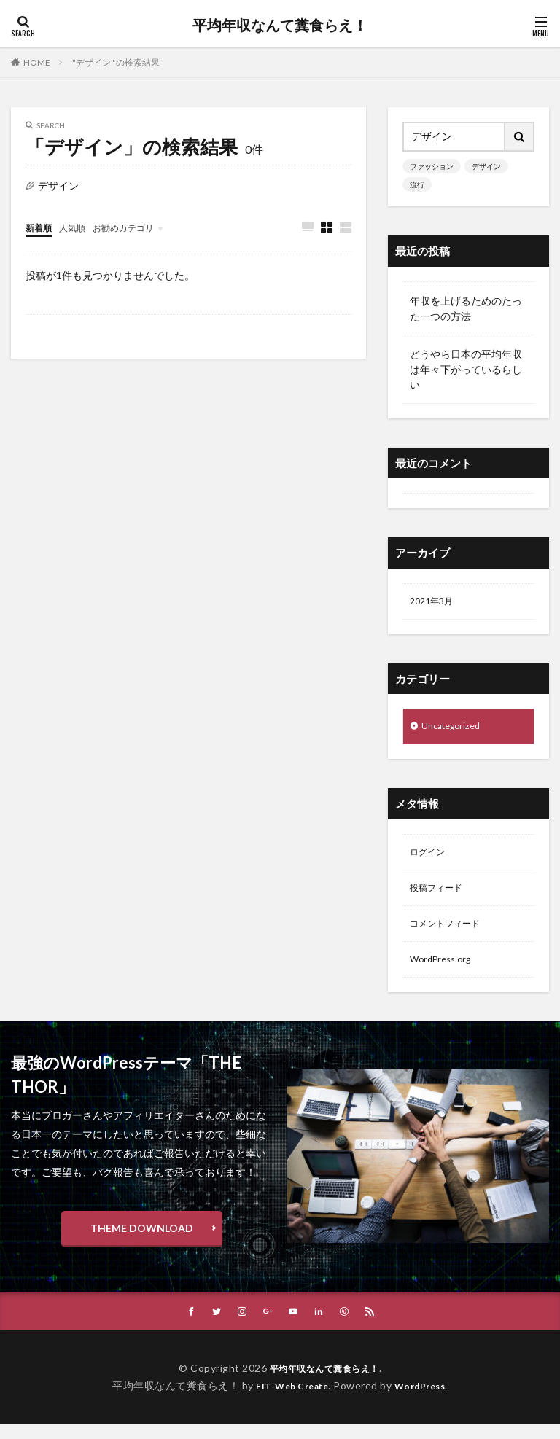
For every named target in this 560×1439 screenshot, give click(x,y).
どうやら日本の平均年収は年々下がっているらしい (466, 369)
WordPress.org (444, 971)
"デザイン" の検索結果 (116, 62)
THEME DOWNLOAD (141, 1241)
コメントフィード (450, 933)
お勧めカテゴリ (137, 227)
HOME (36, 62)
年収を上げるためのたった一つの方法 (466, 308)
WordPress (425, 1400)
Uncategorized (455, 729)
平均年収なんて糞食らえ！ (280, 25)
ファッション (432, 166)
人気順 (78, 227)
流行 (417, 184)
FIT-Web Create (288, 1400)
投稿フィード (440, 895)
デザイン (486, 166)
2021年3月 (434, 602)
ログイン (430, 857)
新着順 (41, 227)
